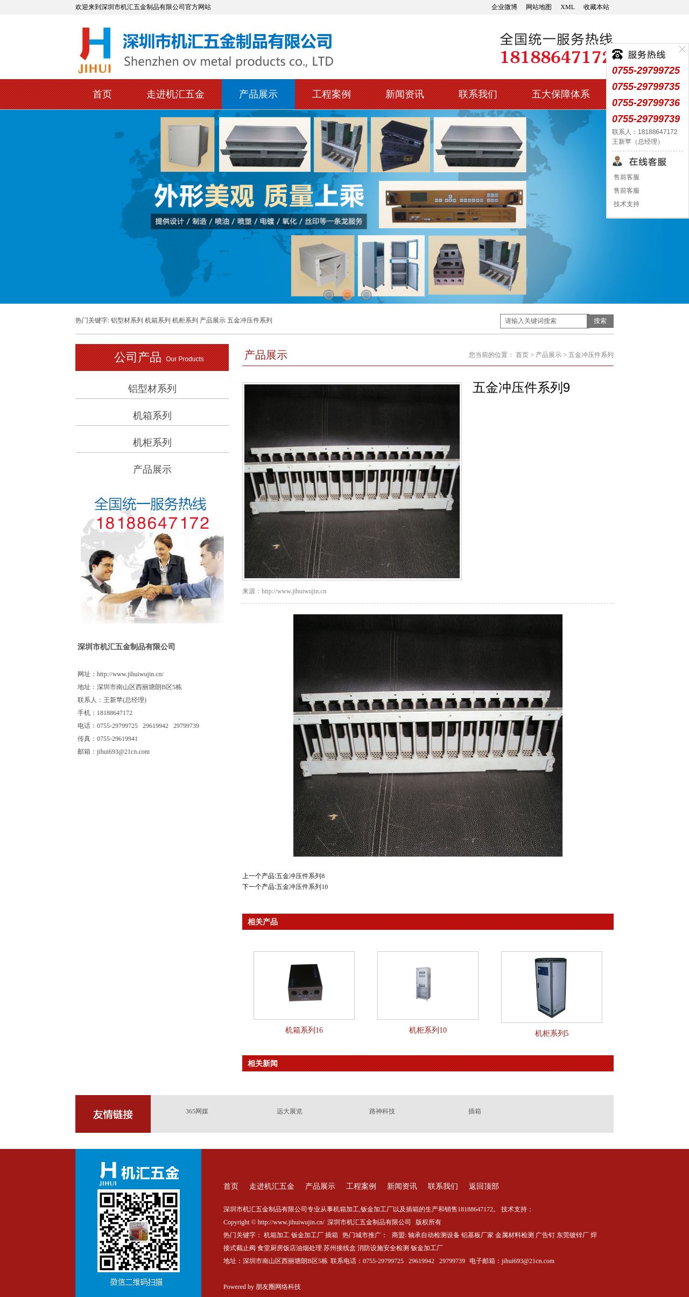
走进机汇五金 (175, 94)
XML (567, 7)
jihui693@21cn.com (528, 1261)
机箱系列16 (304, 1030)
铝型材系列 (127, 320)
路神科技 (382, 1111)
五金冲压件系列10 (302, 887)
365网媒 (197, 1111)
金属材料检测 (514, 1235)
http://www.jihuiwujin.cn (294, 591)
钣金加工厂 (307, 1235)
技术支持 (625, 204)
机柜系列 (185, 320)
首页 (102, 94)
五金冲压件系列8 (300, 876)
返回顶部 (484, 1186)
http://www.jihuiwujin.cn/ (130, 674)
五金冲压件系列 (249, 320)
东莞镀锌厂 (573, 1235)
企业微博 (504, 7)
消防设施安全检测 (383, 1248)
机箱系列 (158, 320)
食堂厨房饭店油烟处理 (289, 1248)
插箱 (474, 1111)
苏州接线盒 (340, 1248)
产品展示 (258, 94)
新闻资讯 (404, 94)
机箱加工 (277, 1235)
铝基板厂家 (477, 1235)
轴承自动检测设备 (434, 1235)
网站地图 (539, 7)
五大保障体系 (561, 94)
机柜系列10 (428, 1030)
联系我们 (478, 94)
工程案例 (331, 94)
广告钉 (545, 1235)
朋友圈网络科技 (278, 1287)
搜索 (600, 321)
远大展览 (290, 1111)
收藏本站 (596, 7)
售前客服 (625, 177)
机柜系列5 (552, 1033)
